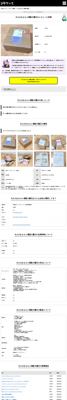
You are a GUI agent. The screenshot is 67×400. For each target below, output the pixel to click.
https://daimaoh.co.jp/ (34, 81)
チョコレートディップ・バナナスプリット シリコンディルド (14, 386)
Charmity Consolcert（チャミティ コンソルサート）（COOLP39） (15, 381)
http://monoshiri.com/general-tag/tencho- (21, 224)
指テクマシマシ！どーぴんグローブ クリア (10, 389)
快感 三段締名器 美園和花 (7, 394)
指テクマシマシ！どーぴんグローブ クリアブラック (12, 391)
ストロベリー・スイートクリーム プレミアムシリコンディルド (14, 383)
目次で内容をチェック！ (10, 89)
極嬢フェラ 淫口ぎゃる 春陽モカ (8, 396)
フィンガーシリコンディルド (7, 378)
